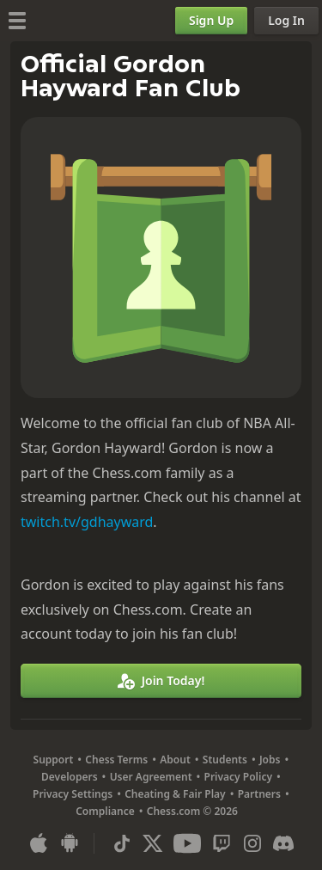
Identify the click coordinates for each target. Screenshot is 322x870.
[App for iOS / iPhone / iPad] (38, 843)
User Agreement (151, 776)
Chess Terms (116, 759)
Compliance (105, 811)
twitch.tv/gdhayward (87, 521)
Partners (259, 794)
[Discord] (283, 843)
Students (225, 759)
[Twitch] (221, 843)
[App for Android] (69, 843)
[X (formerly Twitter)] (153, 843)
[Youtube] (187, 843)
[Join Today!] (161, 681)
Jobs (270, 759)
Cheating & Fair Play (175, 794)
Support (53, 759)
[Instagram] (252, 843)
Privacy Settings (72, 794)
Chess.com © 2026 (192, 811)
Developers (69, 776)
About (175, 759)
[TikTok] (122, 843)
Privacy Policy (238, 776)
